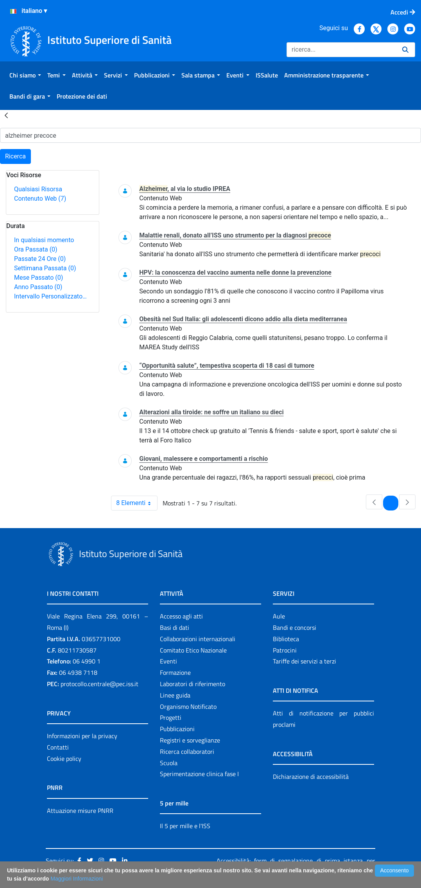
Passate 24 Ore (40, 258)
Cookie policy (64, 758)
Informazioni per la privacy (82, 736)
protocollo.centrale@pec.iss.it (99, 683)
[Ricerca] (341, 49)
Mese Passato (38, 277)
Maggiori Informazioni (76, 878)
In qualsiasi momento (44, 240)
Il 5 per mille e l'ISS (185, 825)
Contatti (58, 747)
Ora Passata (35, 249)
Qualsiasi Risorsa (38, 189)
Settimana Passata (45, 268)
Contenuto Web (40, 198)
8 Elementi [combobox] (136, 503)
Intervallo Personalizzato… (50, 296)
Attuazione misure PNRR (80, 810)
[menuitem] (25, 75)
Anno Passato (38, 287)
